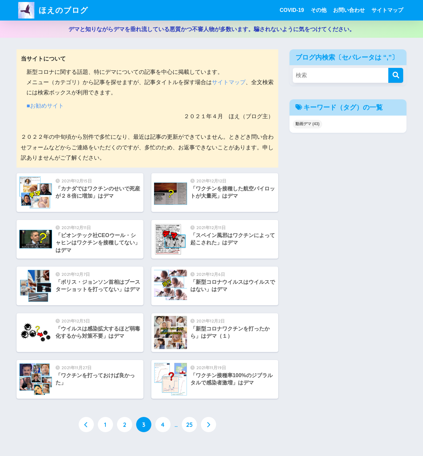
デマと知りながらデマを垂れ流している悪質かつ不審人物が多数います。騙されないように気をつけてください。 (211, 29)
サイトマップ (387, 10)
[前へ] (86, 424)
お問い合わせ (349, 10)
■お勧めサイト (44, 106)
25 (189, 424)
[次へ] (208, 424)
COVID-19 (292, 10)
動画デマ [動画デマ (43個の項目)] (307, 124)
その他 (319, 10)
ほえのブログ (53, 10)
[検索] (395, 75)
